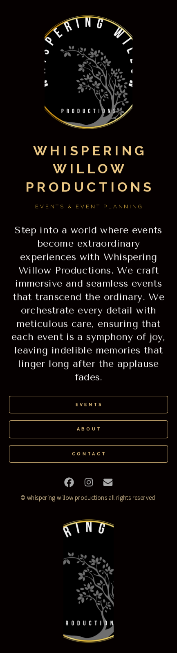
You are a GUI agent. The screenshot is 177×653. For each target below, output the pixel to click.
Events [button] (89, 405)
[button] (69, 482)
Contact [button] (89, 454)
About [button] (89, 429)
